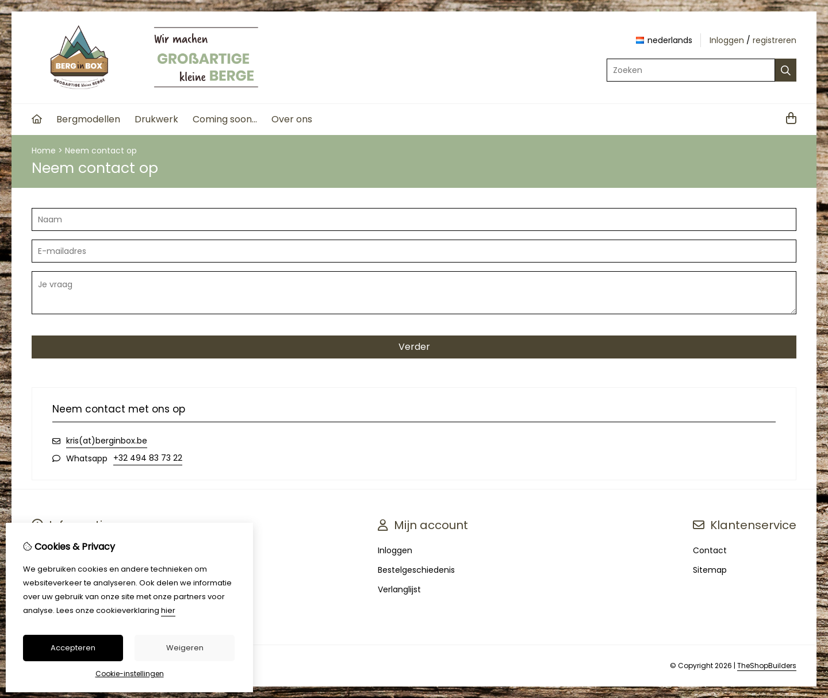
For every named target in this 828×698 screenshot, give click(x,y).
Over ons (291, 119)
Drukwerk (156, 119)
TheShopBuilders (766, 665)
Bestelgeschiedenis (416, 570)
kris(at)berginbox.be (106, 440)
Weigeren (185, 647)
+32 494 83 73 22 (147, 458)
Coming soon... (225, 119)
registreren (774, 40)
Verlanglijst (399, 589)
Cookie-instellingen (129, 673)
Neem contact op (101, 150)
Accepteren (73, 647)
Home (44, 150)
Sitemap (710, 570)
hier (168, 610)
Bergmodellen (88, 119)
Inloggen (727, 40)
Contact (710, 550)
